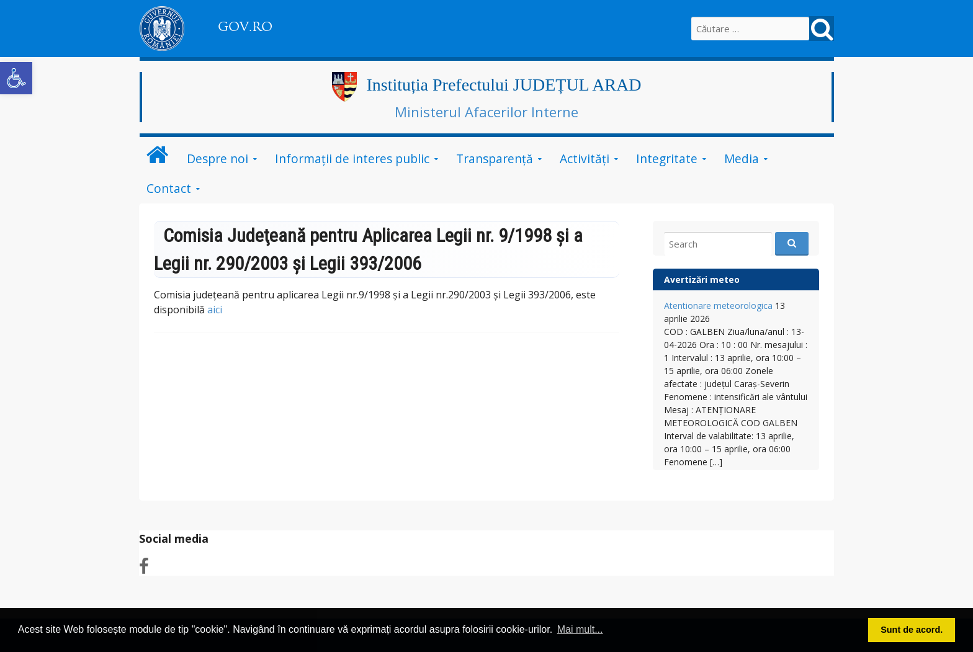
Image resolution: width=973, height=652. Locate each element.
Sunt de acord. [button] (912, 630)
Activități (584, 158)
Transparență (494, 158)
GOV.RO (245, 27)
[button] (16, 78)
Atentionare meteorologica (718, 305)
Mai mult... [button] (580, 629)
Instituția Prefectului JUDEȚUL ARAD (503, 84)
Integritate (666, 158)
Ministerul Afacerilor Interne (486, 111)
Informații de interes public (352, 158)
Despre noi (217, 158)
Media (741, 158)
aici (214, 309)
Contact (168, 188)
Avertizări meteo (702, 279)
